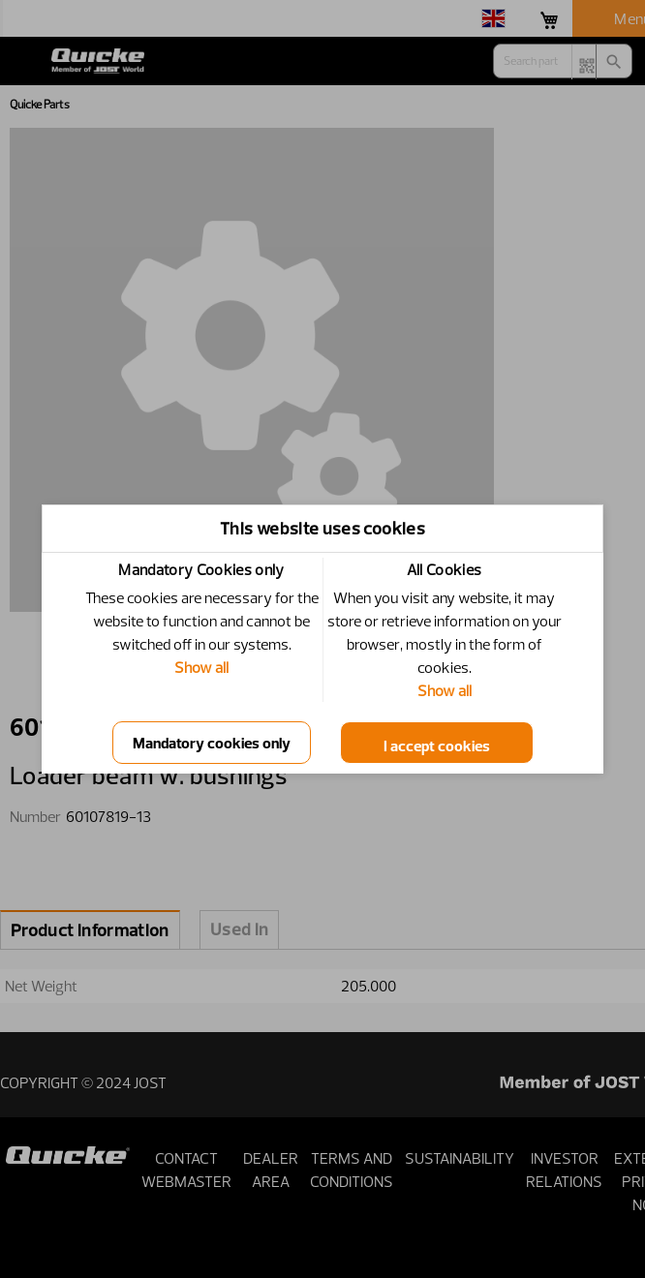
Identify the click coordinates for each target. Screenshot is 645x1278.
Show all (201, 667)
